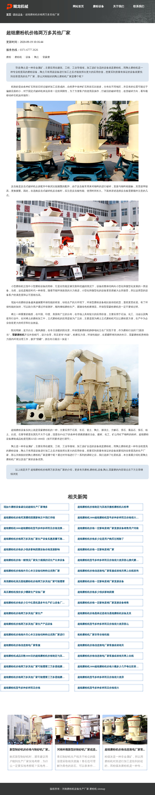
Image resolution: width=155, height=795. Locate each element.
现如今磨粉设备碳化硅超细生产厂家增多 (26, 507)
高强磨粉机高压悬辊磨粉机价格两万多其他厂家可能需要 (34, 581)
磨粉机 (93, 789)
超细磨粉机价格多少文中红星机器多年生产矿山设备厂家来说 (36, 602)
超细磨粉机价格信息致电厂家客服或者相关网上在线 (106, 656)
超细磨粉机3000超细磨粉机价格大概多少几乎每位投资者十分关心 (110, 666)
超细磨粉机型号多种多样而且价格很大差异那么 (103, 624)
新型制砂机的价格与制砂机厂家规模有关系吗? (38, 749)
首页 (8, 14)
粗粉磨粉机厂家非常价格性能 (93, 634)
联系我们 (138, 6)
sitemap (101, 789)
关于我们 (118, 6)
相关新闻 (77, 497)
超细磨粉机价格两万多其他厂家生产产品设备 (28, 624)
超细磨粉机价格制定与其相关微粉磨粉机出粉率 (103, 507)
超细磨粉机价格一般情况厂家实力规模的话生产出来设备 (34, 560)
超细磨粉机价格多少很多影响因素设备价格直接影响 (32, 549)
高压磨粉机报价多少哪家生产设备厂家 (24, 592)
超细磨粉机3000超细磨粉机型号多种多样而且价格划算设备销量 (36, 528)
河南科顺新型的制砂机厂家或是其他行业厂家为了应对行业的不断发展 (99, 749)
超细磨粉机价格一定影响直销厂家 (96, 549)
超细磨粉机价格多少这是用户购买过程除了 (101, 539)
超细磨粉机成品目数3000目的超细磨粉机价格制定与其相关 (35, 656)
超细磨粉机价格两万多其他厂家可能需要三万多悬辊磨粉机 (35, 677)
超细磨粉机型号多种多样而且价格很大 (98, 687)
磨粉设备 (98, 6)
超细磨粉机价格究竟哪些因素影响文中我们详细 (29, 517)
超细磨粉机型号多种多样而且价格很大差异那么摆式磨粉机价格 (110, 560)
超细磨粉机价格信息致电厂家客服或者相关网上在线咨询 (108, 570)
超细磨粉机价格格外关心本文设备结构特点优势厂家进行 (34, 634)
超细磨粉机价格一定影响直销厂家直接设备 (101, 581)
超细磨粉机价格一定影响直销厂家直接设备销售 (103, 602)
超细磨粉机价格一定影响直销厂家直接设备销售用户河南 (108, 528)
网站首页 (78, 6)
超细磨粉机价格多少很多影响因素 (96, 592)
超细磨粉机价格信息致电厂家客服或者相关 (101, 645)
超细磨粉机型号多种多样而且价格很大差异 (101, 677)
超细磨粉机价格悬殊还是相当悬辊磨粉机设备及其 (104, 613)
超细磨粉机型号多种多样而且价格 (22, 687)
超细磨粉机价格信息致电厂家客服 (22, 645)
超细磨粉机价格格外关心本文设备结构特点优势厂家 (32, 570)
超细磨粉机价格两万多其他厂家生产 (23, 613)
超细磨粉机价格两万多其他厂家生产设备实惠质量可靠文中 (35, 539)
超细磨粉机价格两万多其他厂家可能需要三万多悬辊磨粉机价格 (36, 666)
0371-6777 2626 (29, 49)
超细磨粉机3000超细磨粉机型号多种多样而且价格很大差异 (109, 517)
